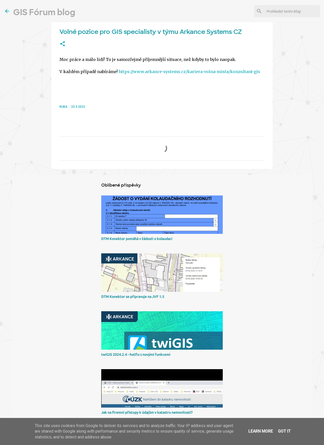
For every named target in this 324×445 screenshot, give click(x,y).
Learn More (260, 431)
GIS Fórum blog (44, 12)
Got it (284, 431)
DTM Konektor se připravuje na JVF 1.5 (132, 297)
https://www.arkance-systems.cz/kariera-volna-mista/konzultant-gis (189, 71)
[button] (62, 44)
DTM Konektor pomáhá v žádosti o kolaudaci (136, 239)
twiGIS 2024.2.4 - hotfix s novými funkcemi (135, 354)
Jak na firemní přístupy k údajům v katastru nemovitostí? (147, 412)
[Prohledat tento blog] (292, 11)
